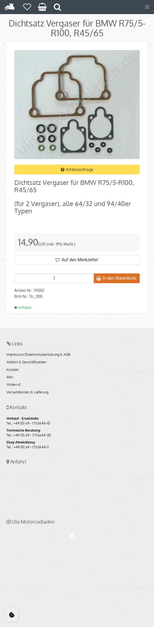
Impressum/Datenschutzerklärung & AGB (38, 355)
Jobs (9, 377)
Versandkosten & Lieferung (27, 392)
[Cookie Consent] (11, 615)
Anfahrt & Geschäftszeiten (26, 362)
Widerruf (13, 385)
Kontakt (12, 370)
